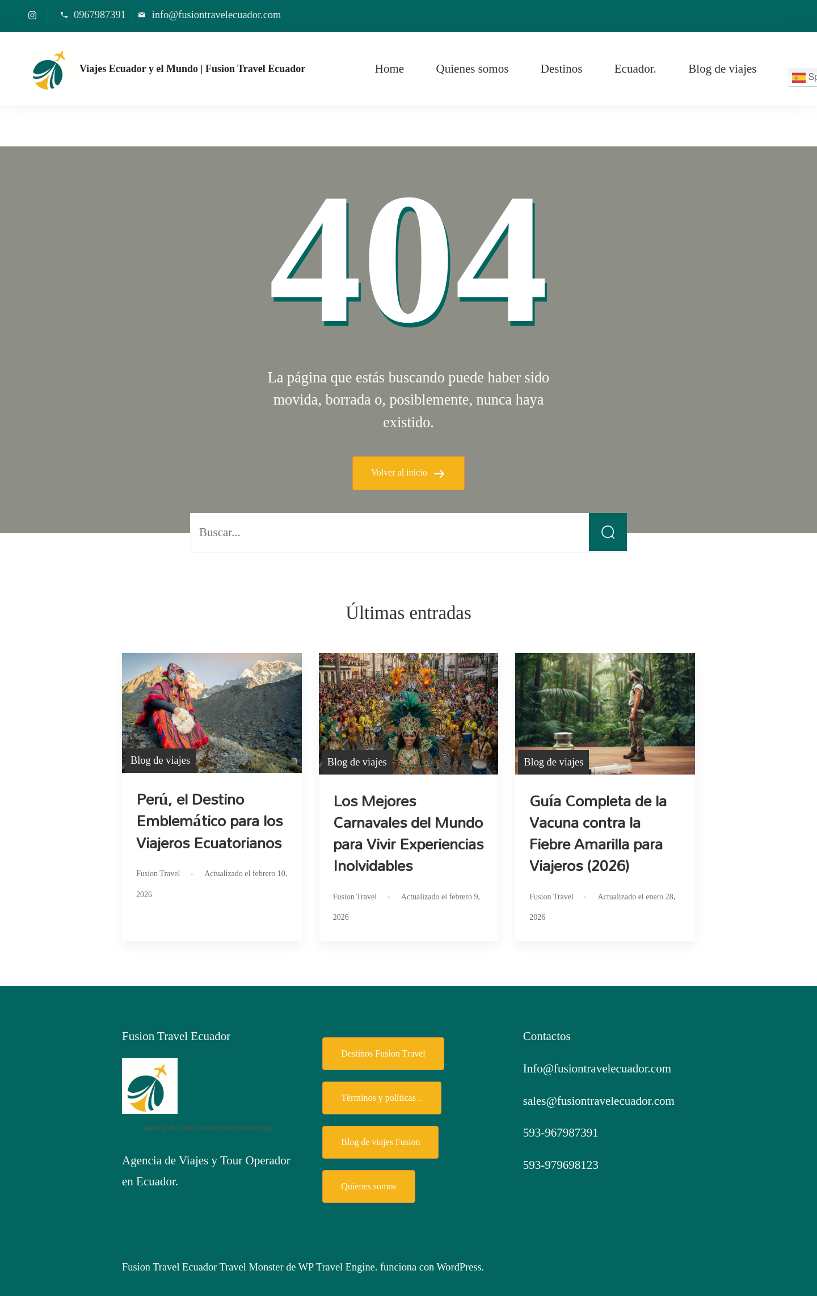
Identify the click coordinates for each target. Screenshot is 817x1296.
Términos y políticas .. (382, 1098)
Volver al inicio (400, 472)
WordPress (459, 1267)
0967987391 (100, 15)
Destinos (562, 68)
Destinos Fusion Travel (383, 1053)
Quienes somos (472, 68)
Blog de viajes (722, 68)
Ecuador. (635, 68)
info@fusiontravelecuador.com (216, 15)
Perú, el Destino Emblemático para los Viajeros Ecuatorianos (209, 820)
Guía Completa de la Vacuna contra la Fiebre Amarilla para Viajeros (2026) (598, 833)
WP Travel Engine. (338, 1267)
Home (389, 68)
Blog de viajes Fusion (380, 1142)
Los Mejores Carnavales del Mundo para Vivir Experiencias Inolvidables (408, 833)
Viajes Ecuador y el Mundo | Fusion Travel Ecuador (192, 68)
